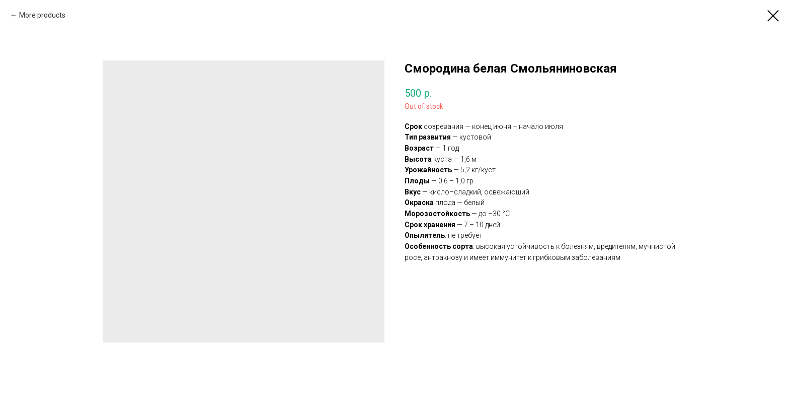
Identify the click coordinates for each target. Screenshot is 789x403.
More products (42, 15)
